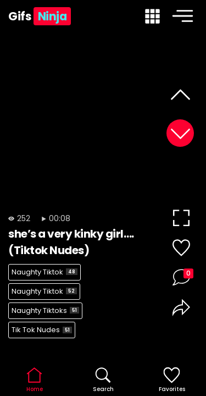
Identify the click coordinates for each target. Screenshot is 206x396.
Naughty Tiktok (44, 272)
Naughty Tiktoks (45, 310)
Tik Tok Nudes (42, 329)
